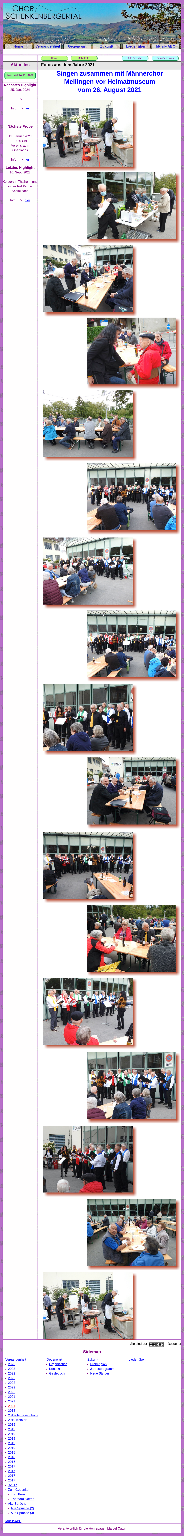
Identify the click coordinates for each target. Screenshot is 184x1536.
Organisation (58, 1364)
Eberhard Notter (22, 1499)
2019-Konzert (17, 1420)
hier (26, 159)
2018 (11, 1410)
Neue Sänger (99, 1373)
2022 (11, 1373)
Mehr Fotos (84, 58)
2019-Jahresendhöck (23, 1415)
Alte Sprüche (135, 58)
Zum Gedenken (165, 58)
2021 (11, 1396)
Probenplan (98, 1364)
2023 (11, 1364)
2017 (11, 1466)
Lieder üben (136, 46)
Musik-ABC (165, 46)
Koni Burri (18, 1494)
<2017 (12, 1485)
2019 (11, 1424)
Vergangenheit (48, 46)
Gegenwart (77, 46)
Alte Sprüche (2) (22, 1508)
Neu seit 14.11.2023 (20, 75)
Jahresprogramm (102, 1369)
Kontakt (54, 1369)
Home (18, 46)
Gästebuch (57, 1373)
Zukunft (106, 46)
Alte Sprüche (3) (22, 1513)
